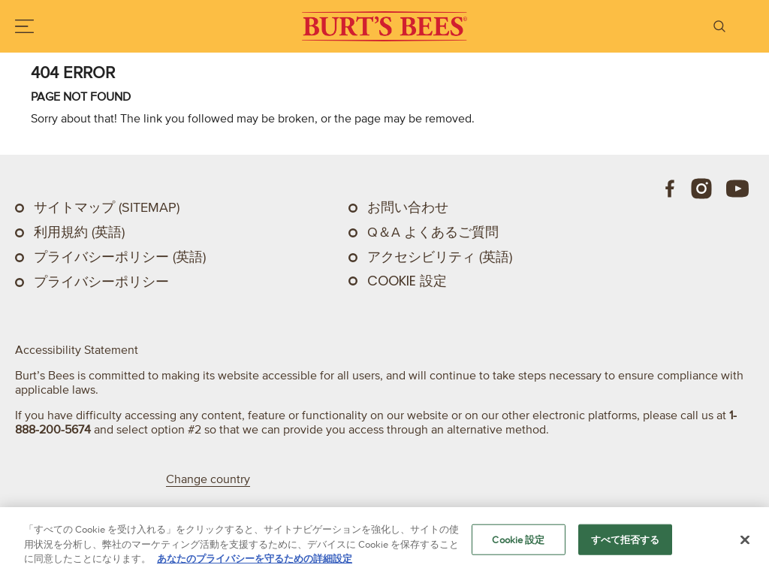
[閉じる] (744, 539)
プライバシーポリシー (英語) (120, 256)
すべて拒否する (625, 539)
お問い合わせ (407, 207)
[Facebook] (670, 188)
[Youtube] (737, 188)
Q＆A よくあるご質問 (433, 232)
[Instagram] (701, 188)
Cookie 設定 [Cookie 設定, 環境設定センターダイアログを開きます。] (518, 539)
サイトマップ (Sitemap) (106, 207)
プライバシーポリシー (101, 281)
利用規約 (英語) (79, 232)
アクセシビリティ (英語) (439, 256)
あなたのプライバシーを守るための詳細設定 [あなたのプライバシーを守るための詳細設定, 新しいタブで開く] (254, 558)
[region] (384, 540)
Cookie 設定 (407, 281)
